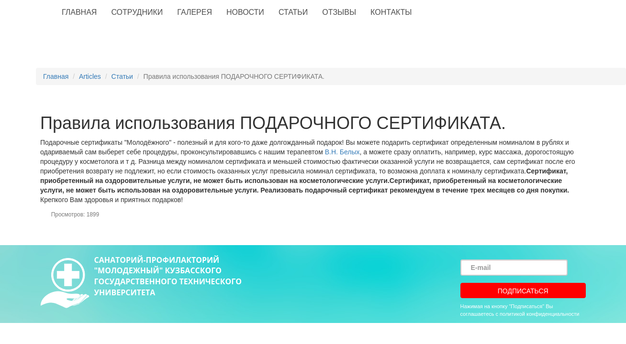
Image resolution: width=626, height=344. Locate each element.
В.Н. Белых (342, 152)
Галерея (194, 12)
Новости (245, 12)
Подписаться (523, 291)
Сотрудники (137, 12)
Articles (90, 76)
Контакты (391, 12)
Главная (79, 12)
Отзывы (339, 12)
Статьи (293, 12)
